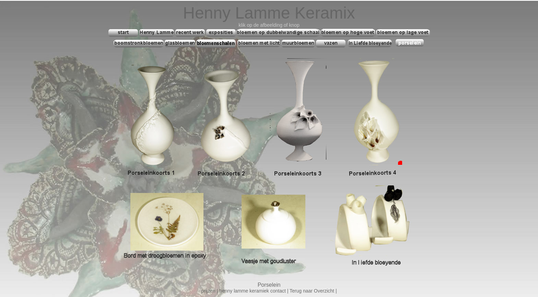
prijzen (209, 291)
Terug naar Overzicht (312, 291)
